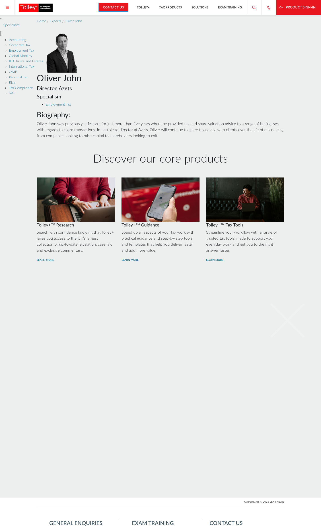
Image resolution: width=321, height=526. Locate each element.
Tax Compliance (21, 88)
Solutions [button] (199, 7)
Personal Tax (18, 77)
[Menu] (7, 7)
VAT (12, 93)
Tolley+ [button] (143, 7)
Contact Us (113, 7)
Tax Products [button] (170, 7)
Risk (12, 82)
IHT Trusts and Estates (26, 61)
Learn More (45, 259)
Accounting (17, 39)
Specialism (11, 25)
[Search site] (254, 7)
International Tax (21, 66)
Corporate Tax (19, 45)
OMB (13, 71)
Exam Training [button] (230, 7)
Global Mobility (20, 55)
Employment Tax (21, 50)
